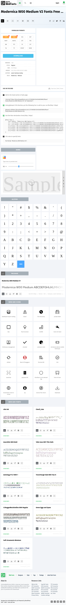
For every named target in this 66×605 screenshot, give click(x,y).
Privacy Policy (35, 595)
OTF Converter (35, 586)
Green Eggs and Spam (43, 507)
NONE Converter (45, 593)
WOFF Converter (36, 588)
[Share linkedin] (64, 21)
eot (30, 37)
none (30, 48)
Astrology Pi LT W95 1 (10, 475)
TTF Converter (54, 584)
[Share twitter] (57, 21)
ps (22, 44)
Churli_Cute (40, 409)
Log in (57, 3)
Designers (20, 575)
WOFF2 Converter (45, 588)
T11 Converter (54, 591)
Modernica (14, 75)
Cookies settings (45, 595)
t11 (14, 48)
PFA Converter (54, 588)
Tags (34, 575)
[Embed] (17, 294)
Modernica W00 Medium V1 (11, 281)
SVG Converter (44, 586)
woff (5, 40)
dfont (22, 48)
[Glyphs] (17, 20)
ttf (6, 37)
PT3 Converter (44, 589)
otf (22, 40)
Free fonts (9, 3)
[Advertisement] (50, 56)
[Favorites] (7, 20)
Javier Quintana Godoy (17, 73)
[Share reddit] (53, 21)
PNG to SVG (34, 584)
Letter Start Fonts (51, 575)
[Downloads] (10, 294)
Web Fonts (11, 575)
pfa (30, 40)
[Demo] (12, 20)
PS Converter (54, 589)
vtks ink (6, 409)
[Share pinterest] (60, 21)
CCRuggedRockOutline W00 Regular (15, 507)
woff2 (14, 40)
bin (6, 44)
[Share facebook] (50, 21)
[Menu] (30, 3)
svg (22, 37)
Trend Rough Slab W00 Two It (46, 475)
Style (28, 575)
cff (30, 44)
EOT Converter (54, 586)
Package (41, 575)
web (14, 37)
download (18, 56)
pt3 (14, 44)
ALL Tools (53, 593)
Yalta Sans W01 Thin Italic (44, 442)
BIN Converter (35, 589)
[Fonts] (33, 20)
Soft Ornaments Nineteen (12, 540)
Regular (13, 65)
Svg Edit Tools (44, 584)
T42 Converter (44, 591)
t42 (6, 48)
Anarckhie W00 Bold (10, 442)
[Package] (22, 20)
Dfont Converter (36, 593)
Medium (20, 75)
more (20, 264)
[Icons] (27, 20)
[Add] (2, 20)
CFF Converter (35, 591)
